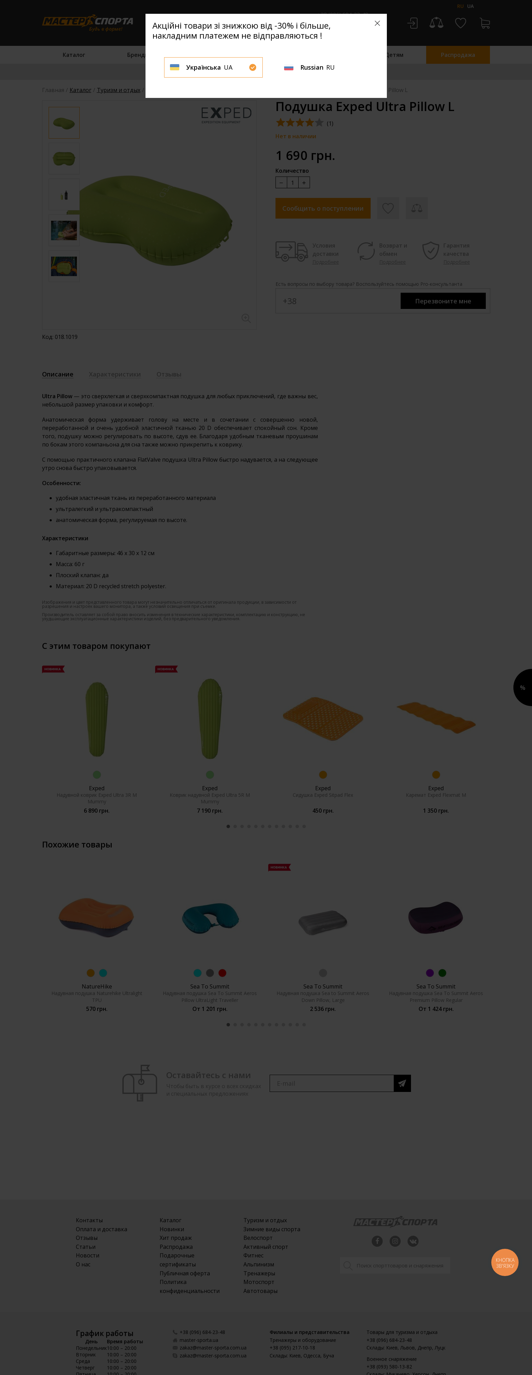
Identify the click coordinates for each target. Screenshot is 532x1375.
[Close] (377, 23)
